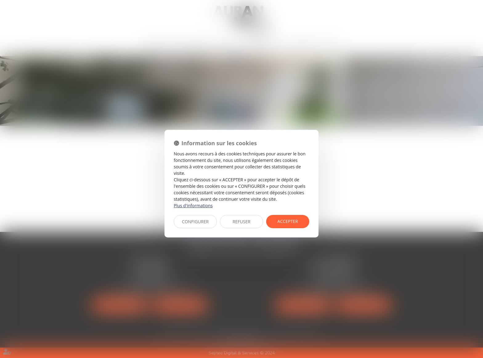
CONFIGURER (195, 221)
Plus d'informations (193, 205)
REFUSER (241, 221)
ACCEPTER (288, 221)
